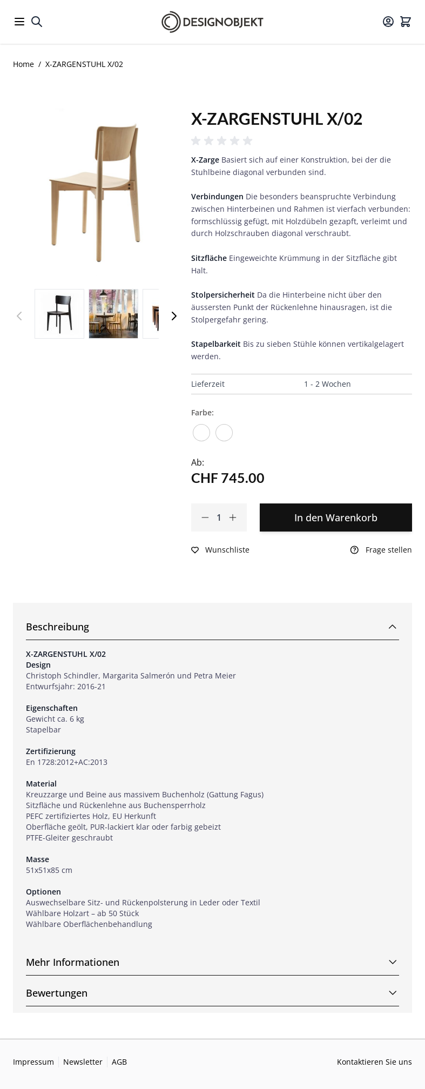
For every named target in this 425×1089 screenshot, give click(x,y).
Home (23, 64)
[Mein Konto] (388, 21)
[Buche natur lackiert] (201, 429)
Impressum (33, 1062)
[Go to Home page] (212, 22)
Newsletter (83, 1062)
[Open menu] (19, 22)
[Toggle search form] (36, 21)
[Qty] (218, 517)
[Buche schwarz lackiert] (224, 429)
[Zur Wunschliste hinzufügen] (220, 549)
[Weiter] (173, 316)
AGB (119, 1062)
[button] (223, 141)
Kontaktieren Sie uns (374, 1062)
